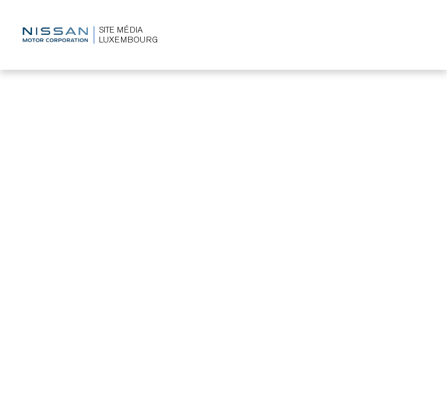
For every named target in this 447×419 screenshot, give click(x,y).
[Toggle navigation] (415, 34)
